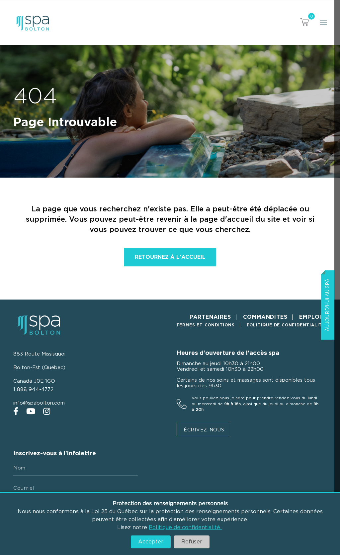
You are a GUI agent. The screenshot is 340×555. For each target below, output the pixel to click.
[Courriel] (75, 488)
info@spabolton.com (39, 403)
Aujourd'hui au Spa (327, 305)
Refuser (191, 541)
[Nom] (75, 468)
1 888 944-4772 (33, 389)
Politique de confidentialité (185, 527)
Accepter (150, 541)
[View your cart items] (304, 23)
